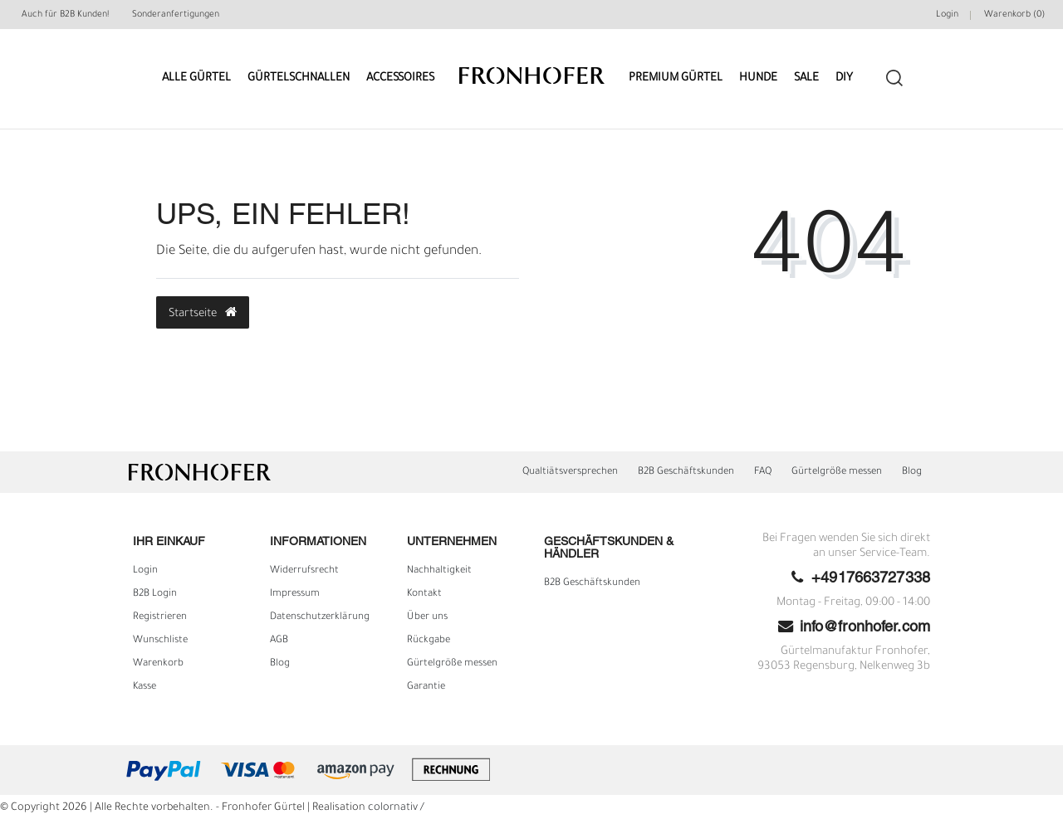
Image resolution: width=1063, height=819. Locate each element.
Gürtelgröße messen (836, 472)
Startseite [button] (203, 312)
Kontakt (424, 594)
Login (145, 571)
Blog (912, 472)
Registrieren (160, 617)
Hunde (758, 78)
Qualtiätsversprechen (570, 472)
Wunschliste (160, 640)
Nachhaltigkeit (439, 571)
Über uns (427, 617)
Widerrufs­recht (304, 571)
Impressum (295, 594)
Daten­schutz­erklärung (320, 617)
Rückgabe (428, 640)
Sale (806, 78)
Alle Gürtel (196, 78)
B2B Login (155, 594)
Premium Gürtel (676, 78)
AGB (279, 640)
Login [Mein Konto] (947, 15)
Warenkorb (158, 664)
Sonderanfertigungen (175, 15)
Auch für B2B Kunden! (65, 15)
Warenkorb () (1014, 15)
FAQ (763, 472)
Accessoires (400, 78)
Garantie (426, 687)
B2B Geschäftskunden (686, 472)
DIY (844, 78)
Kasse (144, 687)
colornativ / (396, 808)
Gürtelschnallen (298, 78)
